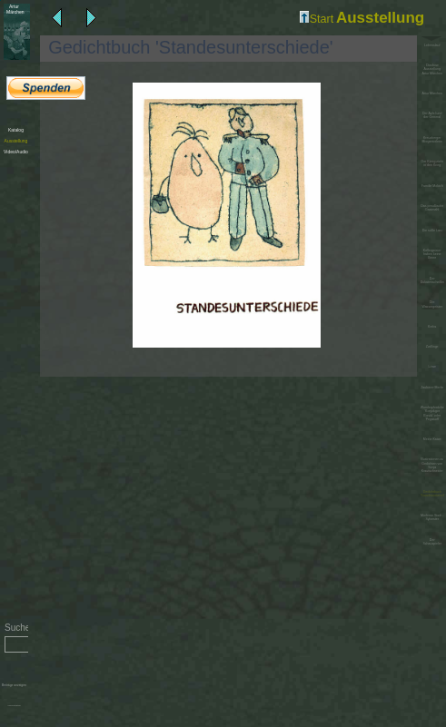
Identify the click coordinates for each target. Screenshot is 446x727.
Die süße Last (432, 230)
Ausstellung (16, 140)
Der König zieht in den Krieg (432, 163)
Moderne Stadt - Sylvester (432, 517)
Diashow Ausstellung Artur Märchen (431, 69)
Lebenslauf (432, 45)
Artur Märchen (431, 93)
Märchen (14, 9)
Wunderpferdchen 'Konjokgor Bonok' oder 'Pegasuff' (432, 413)
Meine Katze (432, 439)
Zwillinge (432, 347)
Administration (14, 705)
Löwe (431, 366)
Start (316, 19)
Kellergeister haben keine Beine (432, 254)
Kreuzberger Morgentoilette (431, 139)
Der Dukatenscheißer (432, 280)
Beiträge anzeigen (14, 685)
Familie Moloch (432, 186)
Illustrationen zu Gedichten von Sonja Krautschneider (432, 465)
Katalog (16, 130)
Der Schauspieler (431, 541)
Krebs (432, 327)
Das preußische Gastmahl (432, 207)
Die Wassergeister (431, 304)
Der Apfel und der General (432, 115)
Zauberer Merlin (432, 387)
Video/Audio (16, 151)
